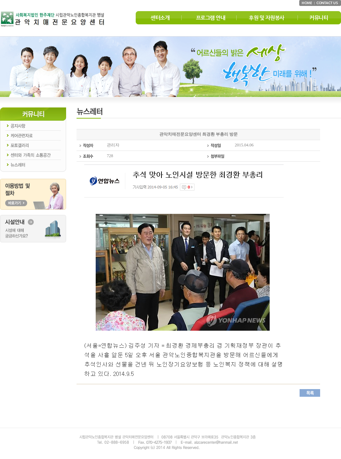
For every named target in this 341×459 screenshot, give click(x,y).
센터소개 (160, 18)
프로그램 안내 (210, 18)
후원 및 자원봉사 (266, 18)
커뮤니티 (318, 18)
